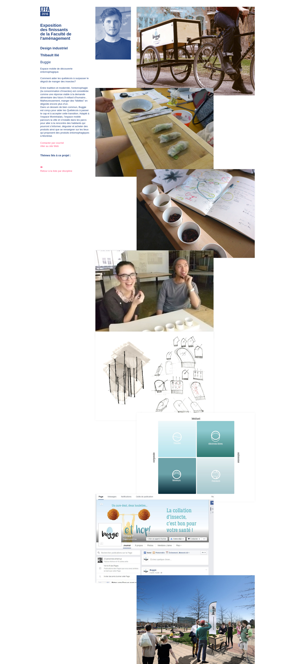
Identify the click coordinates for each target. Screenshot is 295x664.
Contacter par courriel (52, 142)
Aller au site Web (49, 146)
